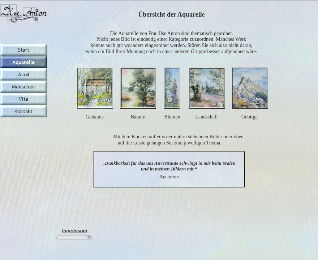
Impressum (74, 230)
